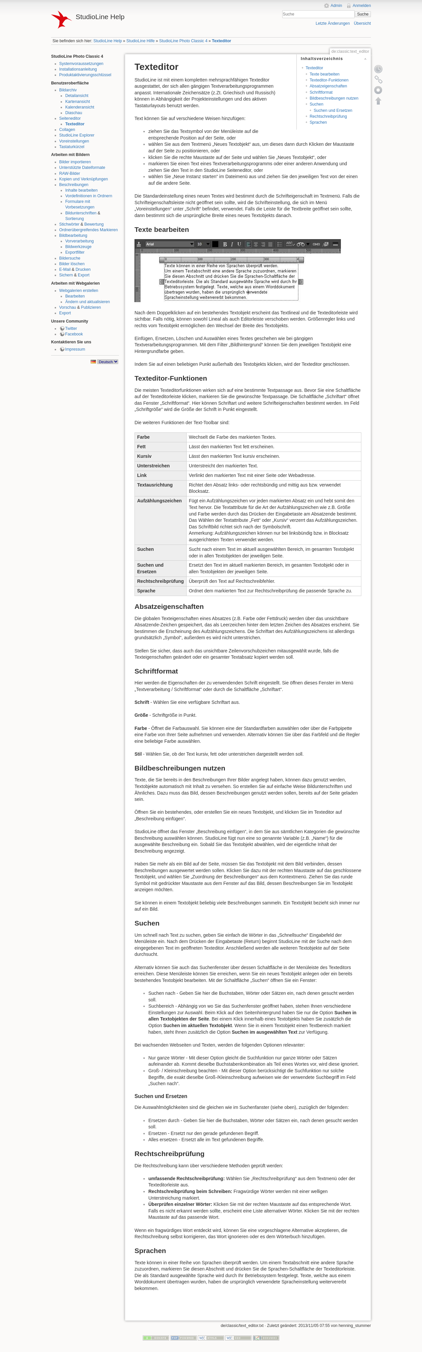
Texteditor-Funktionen (329, 80)
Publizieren (91, 307)
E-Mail (65, 269)
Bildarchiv (68, 90)
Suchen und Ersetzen (333, 110)
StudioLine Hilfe (140, 41)
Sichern (66, 275)
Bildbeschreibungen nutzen (334, 98)
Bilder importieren (75, 162)
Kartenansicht (77, 101)
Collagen (67, 129)
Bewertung (94, 224)
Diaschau (73, 112)
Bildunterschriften (81, 213)
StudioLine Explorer (77, 135)
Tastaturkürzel (71, 146)
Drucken (83, 269)
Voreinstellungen (74, 141)
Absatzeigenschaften (328, 86)
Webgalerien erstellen (78, 290)
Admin (336, 5)
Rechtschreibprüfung (328, 116)
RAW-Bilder (69, 173)
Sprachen (318, 122)
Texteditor (221, 41)
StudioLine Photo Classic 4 (183, 41)
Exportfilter (75, 252)
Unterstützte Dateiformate (82, 167)
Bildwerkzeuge (78, 246)
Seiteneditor (70, 118)
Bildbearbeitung (73, 235)
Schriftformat (321, 92)
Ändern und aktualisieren (87, 301)
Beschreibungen (74, 184)
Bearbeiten (75, 296)
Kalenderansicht (79, 107)
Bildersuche (69, 258)
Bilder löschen (72, 264)
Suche (363, 14)
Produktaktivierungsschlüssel (85, 75)
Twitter (71, 328)
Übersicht (362, 23)
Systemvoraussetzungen (81, 63)
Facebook (74, 334)
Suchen (316, 104)
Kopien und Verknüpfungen (83, 179)
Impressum (75, 349)
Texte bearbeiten (325, 74)
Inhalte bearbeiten (81, 190)
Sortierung (74, 218)
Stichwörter (69, 224)
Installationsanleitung (78, 69)
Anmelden (362, 5)
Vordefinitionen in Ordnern (88, 196)
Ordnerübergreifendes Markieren (88, 230)
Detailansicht (76, 95)
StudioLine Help (107, 41)
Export (83, 275)
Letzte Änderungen (333, 23)
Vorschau (67, 307)
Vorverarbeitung (79, 241)
